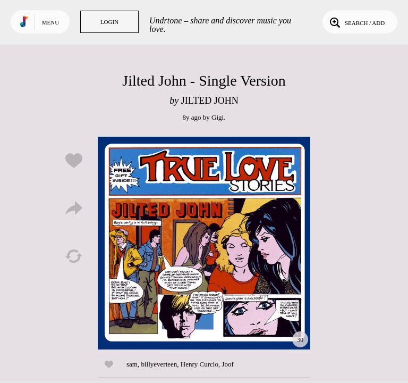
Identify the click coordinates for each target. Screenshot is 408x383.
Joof (227, 364)
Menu (50, 22)
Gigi (217, 117)
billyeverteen (159, 364)
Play (204, 243)
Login (109, 22)
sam (132, 364)
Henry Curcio (199, 364)
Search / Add (356, 21)
